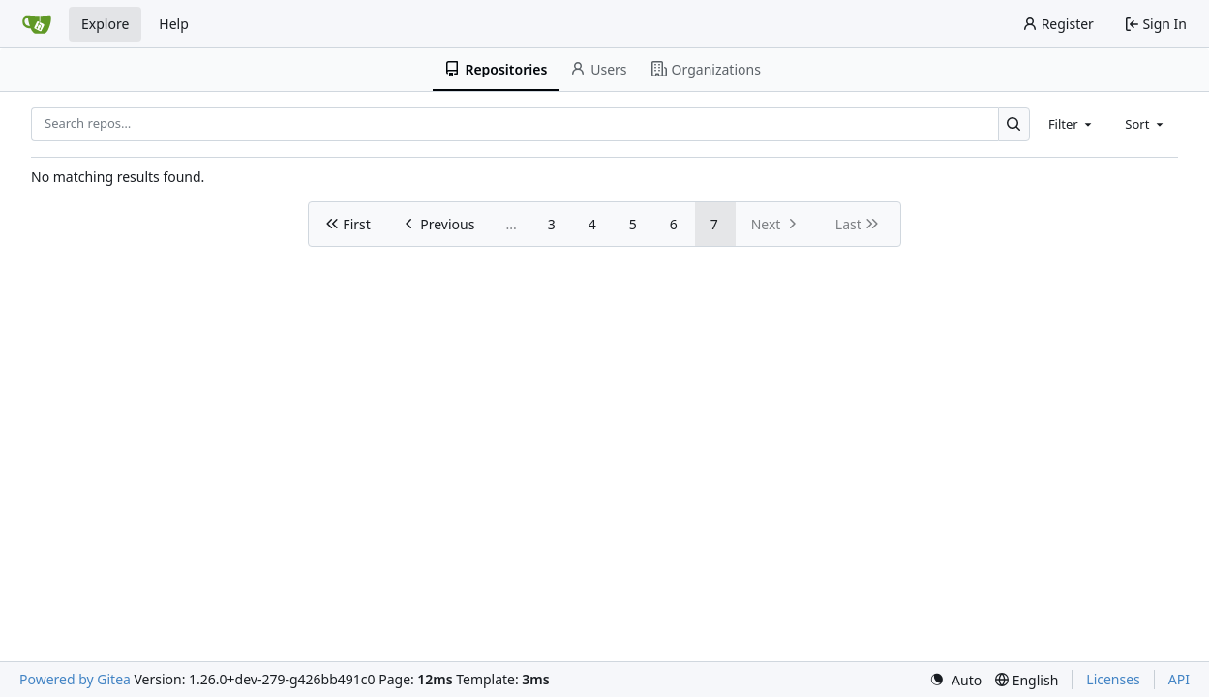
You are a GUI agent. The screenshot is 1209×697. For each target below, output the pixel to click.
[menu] (955, 680)
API (1179, 679)
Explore (105, 24)
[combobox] (1071, 124)
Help (174, 24)
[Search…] (1014, 124)
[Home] (37, 24)
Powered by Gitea (75, 679)
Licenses (1113, 679)
